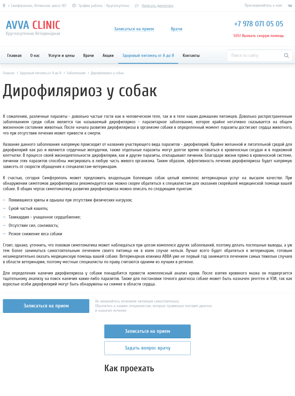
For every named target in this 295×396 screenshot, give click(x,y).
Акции (108, 55)
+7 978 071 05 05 (258, 24)
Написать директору (157, 5)
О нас (35, 55)
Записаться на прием (46, 306)
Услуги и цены (61, 55)
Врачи (88, 55)
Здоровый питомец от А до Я (148, 55)
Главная (14, 55)
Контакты (191, 55)
